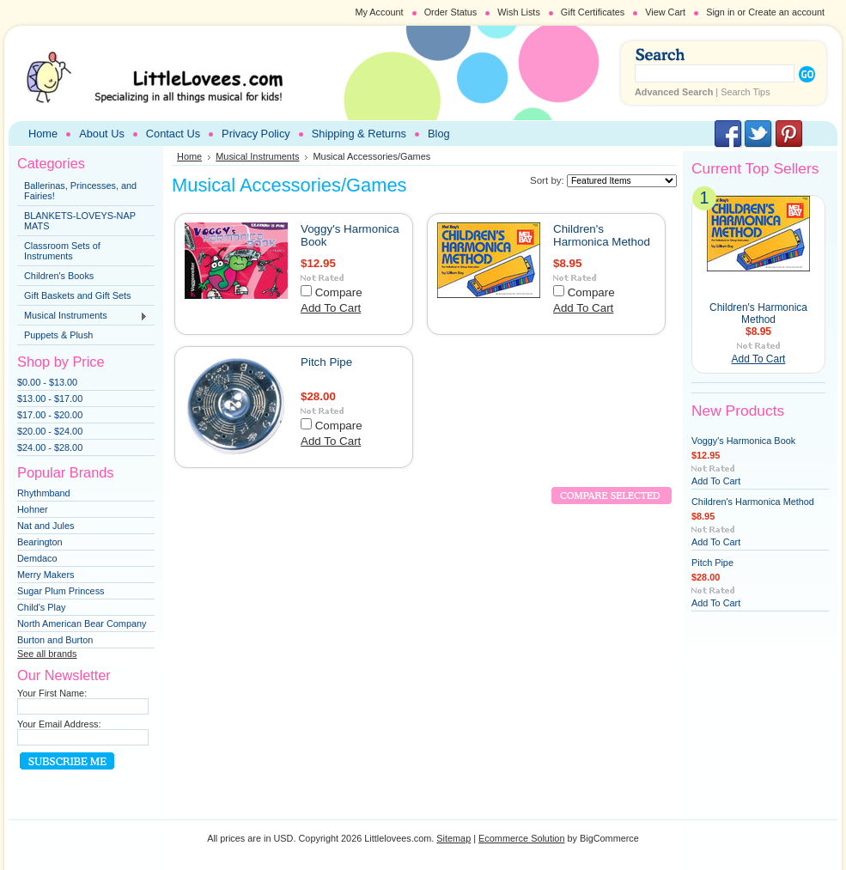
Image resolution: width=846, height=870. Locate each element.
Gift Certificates (592, 12)
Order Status (451, 12)
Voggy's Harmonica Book (743, 440)
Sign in (720, 12)
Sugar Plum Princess (61, 591)
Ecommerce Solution (521, 838)
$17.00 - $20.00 (49, 415)
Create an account (786, 12)
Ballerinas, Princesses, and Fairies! (80, 190)
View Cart (665, 12)
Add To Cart (331, 307)
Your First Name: (52, 693)
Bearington (40, 542)
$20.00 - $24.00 (49, 431)
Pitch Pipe (326, 362)
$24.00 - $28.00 (49, 447)
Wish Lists (518, 12)
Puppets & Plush (58, 335)
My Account (379, 12)
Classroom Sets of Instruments (62, 250)
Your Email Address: (59, 724)
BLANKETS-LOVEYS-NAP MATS (80, 220)
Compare (338, 292)
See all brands (47, 653)
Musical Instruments (82, 316)
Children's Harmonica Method (601, 235)
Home (189, 156)
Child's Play (41, 607)
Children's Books (59, 276)
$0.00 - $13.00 (47, 382)
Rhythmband (43, 493)
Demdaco (37, 558)
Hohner (32, 509)
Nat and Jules (46, 525)
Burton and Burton (55, 640)
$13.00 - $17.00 (49, 398)
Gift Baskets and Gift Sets (77, 295)
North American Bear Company (82, 623)
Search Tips (745, 92)
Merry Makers (45, 574)
